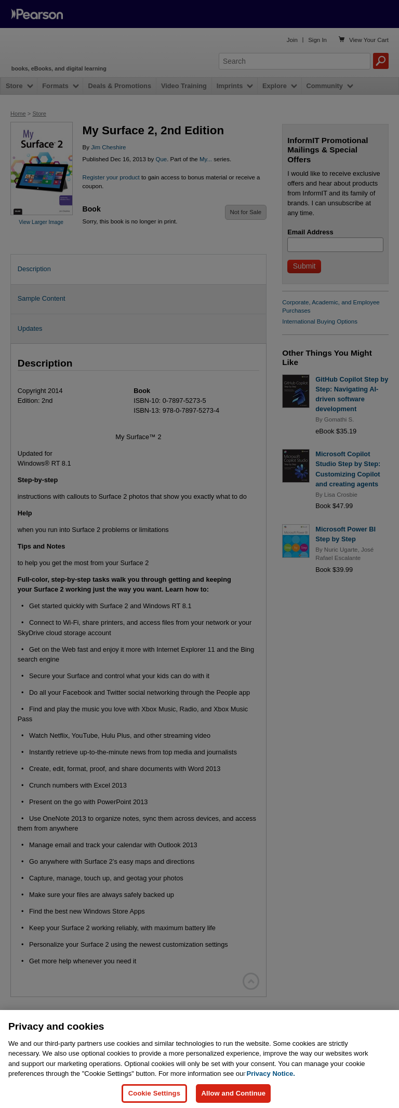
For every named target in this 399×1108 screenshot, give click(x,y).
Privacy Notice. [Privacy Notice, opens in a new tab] (271, 1092)
